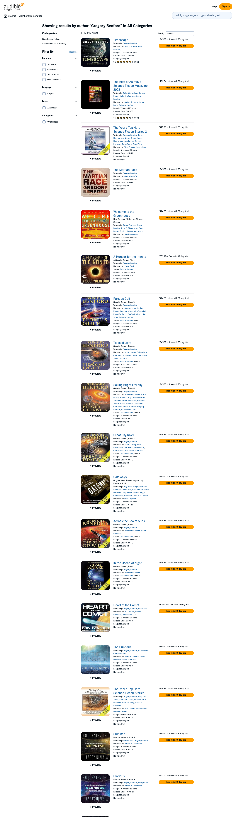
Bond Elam (137, 144)
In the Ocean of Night (127, 563)
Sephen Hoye (130, 308)
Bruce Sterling (129, 225)
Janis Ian (123, 311)
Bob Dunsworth (131, 234)
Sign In (226, 6)
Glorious (119, 776)
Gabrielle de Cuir (126, 105)
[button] (59, 58)
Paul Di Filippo (127, 228)
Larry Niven (127, 493)
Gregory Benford (130, 43)
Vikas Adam (139, 448)
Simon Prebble (130, 46)
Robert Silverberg (130, 93)
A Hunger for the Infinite (129, 257)
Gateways (120, 477)
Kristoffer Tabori (120, 314)
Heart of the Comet (126, 605)
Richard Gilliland (131, 657)
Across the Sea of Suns (129, 521)
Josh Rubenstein (129, 400)
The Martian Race (125, 170)
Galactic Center (126, 269)
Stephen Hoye (126, 397)
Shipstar (119, 734)
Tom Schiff (128, 448)
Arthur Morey (130, 352)
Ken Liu (137, 699)
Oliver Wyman (130, 499)
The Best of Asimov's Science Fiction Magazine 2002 (130, 86)
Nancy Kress (130, 138)
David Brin (126, 489)
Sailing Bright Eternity (128, 385)
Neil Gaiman (137, 489)
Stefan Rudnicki (131, 102)
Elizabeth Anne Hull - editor (136, 496)
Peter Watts (127, 144)
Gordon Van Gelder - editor (131, 231)
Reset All (73, 52)
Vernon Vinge (139, 493)
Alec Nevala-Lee (127, 141)
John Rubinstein (125, 355)
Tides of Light (122, 343)
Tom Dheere (129, 147)
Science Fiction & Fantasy (54, 43)
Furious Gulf (121, 299)
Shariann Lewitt (126, 699)
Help (214, 6)
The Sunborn (122, 647)
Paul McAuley (128, 702)
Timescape (120, 40)
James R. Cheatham (133, 743)
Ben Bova (117, 489)
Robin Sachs (129, 266)
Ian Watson (130, 96)
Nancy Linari (141, 147)
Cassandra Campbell (137, 311)
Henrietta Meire (120, 712)
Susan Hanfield (126, 403)
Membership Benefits (30, 16)
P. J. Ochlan (129, 612)
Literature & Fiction (50, 39)
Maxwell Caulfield (132, 394)
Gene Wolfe (118, 496)
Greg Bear (127, 486)
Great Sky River (123, 435)
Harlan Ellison (139, 397)
